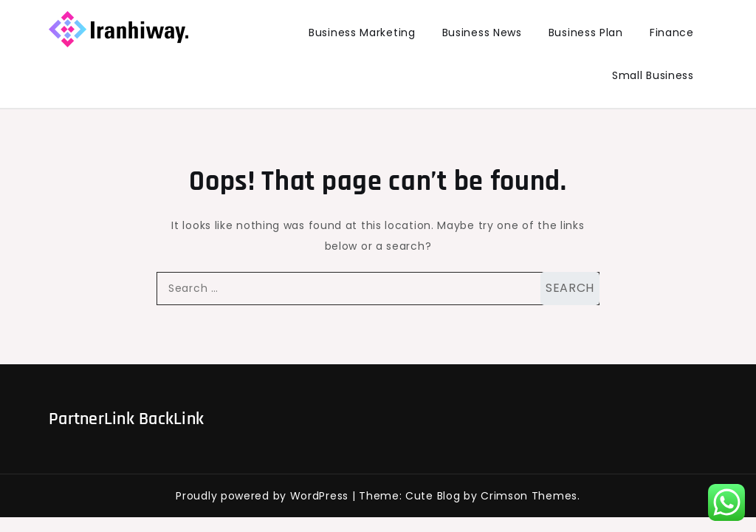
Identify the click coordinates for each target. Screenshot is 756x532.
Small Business (653, 75)
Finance (672, 32)
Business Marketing (362, 32)
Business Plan (586, 32)
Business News (482, 32)
